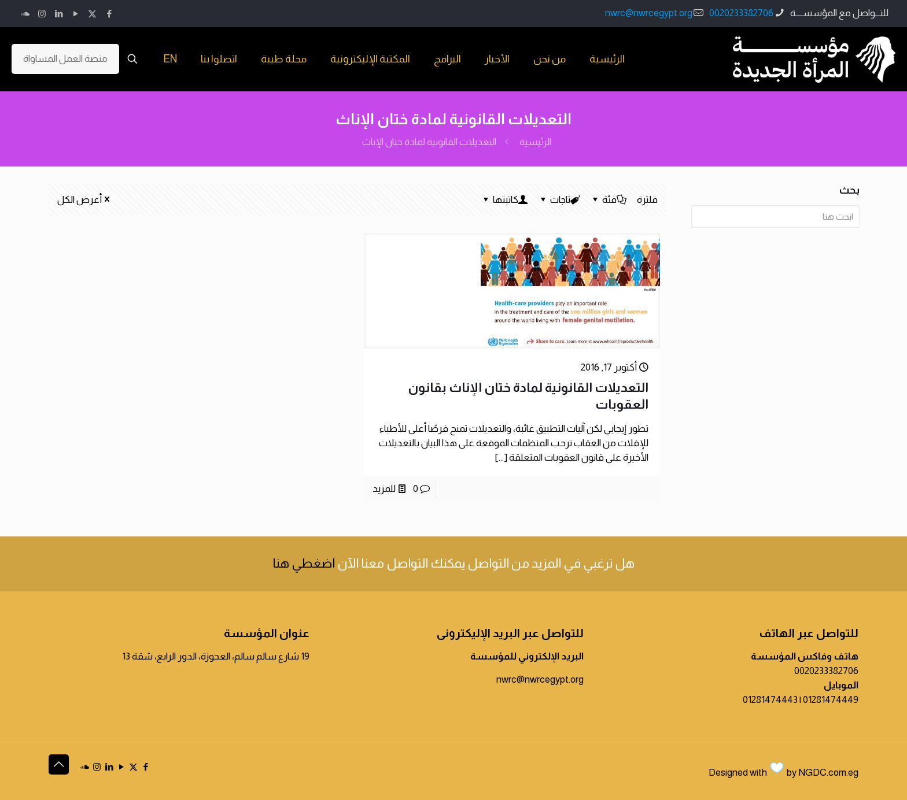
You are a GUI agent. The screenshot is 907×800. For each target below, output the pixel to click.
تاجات (559, 199)
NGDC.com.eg (828, 772)
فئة (608, 199)
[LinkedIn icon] (58, 13)
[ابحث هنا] (775, 216)
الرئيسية (535, 141)
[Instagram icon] (42, 13)
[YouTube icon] (75, 13)
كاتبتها (504, 199)
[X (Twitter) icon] (92, 13)
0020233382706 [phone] (741, 13)
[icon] (25, 13)
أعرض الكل (84, 199)
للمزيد (384, 488)
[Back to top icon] (59, 764)
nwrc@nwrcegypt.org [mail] (648, 13)
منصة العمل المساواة (65, 58)
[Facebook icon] (109, 13)
